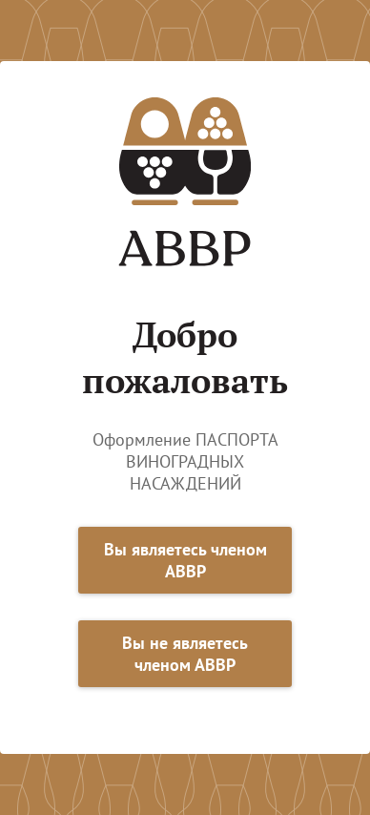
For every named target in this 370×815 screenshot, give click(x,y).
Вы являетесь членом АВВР (185, 560)
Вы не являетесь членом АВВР (185, 654)
